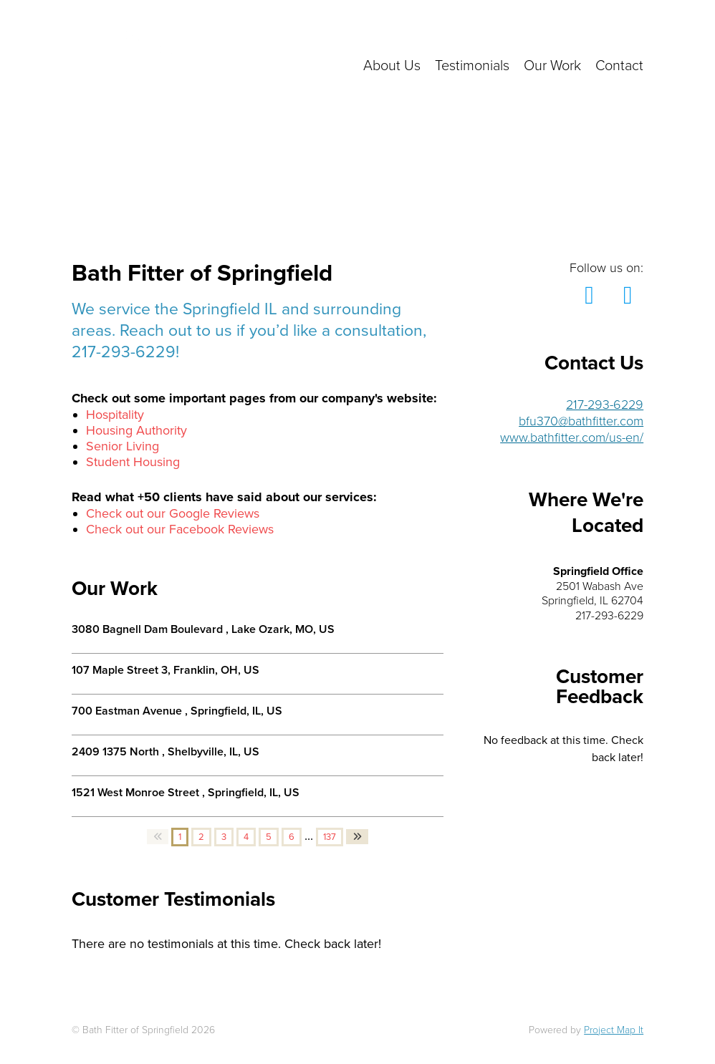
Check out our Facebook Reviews (180, 529)
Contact (619, 65)
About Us (392, 65)
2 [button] (201, 837)
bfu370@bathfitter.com (581, 421)
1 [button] (179, 837)
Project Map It (613, 1030)
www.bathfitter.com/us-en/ (571, 437)
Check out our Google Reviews (172, 513)
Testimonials (472, 65)
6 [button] (291, 837)
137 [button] (329, 837)
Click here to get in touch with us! (521, 36)
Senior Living (122, 446)
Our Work (552, 65)
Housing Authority (136, 430)
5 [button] (269, 837)
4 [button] (246, 837)
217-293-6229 (604, 404)
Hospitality (115, 414)
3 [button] (223, 837)
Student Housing (133, 462)
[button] (157, 836)
